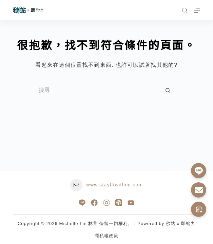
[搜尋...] (100, 90)
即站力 (188, 223)
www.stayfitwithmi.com (114, 184)
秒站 (170, 223)
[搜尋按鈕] (167, 90)
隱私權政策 (106, 235)
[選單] (197, 10)
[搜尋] (184, 10)
